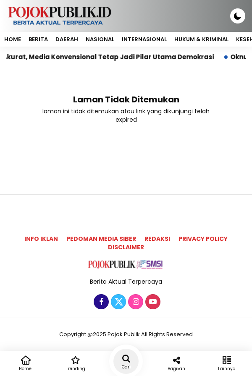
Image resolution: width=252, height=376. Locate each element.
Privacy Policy (203, 239)
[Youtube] (151, 302)
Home (12, 39)
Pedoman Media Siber (101, 239)
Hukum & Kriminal (201, 39)
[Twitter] (117, 302)
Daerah (66, 39)
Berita (38, 39)
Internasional (144, 39)
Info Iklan (41, 239)
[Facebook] (100, 302)
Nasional (100, 39)
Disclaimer (126, 247)
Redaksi (157, 239)
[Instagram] (134, 302)
